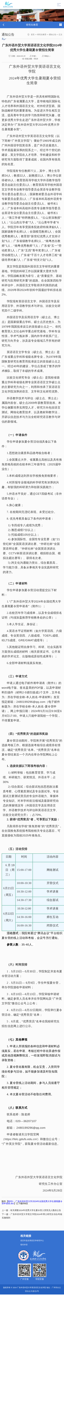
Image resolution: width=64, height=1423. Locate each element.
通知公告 (52, 34)
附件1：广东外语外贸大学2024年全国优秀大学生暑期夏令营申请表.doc (32, 1202)
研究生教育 (41, 34)
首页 (32, 34)
